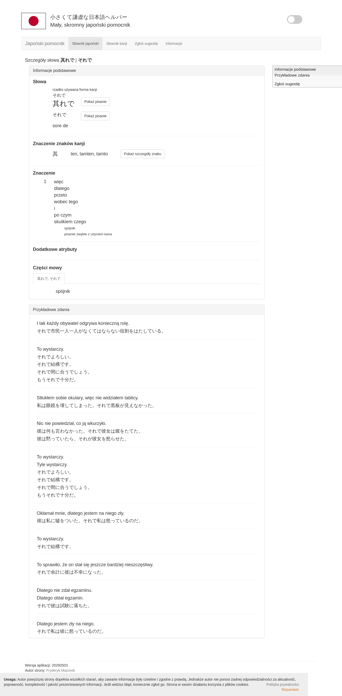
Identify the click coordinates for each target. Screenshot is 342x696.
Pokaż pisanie (95, 102)
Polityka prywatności (282, 684)
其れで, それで (49, 278)
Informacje (173, 43)
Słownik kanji (116, 43)
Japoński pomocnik (45, 43)
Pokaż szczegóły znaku (142, 154)
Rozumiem (290, 690)
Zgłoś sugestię (146, 43)
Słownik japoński (85, 43)
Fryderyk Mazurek (60, 670)
